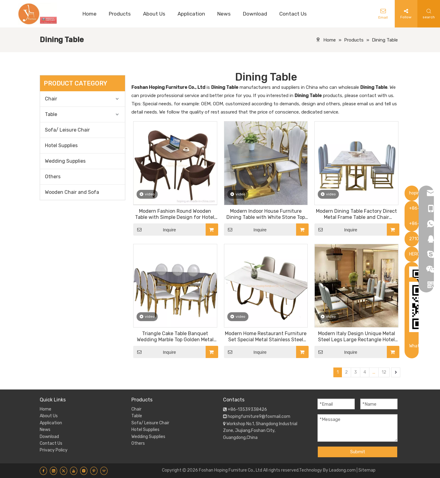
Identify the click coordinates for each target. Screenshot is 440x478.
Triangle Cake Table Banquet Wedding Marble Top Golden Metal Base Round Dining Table (175, 337)
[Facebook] (43, 470)
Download (49, 436)
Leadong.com (342, 470)
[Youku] (104, 470)
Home (45, 409)
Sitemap (367, 470)
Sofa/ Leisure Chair (67, 130)
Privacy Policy (54, 450)
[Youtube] (73, 470)
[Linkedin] (53, 470)
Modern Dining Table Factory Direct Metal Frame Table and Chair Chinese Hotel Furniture (356, 214)
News (45, 429)
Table (51, 114)
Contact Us (51, 443)
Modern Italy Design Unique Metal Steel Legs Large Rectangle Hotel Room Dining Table (356, 337)
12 (384, 372)
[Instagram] (83, 470)
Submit (357, 451)
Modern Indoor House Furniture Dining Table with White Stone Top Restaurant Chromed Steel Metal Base (265, 214)
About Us (49, 415)
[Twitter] (63, 470)
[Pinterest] (93, 470)
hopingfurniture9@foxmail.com (259, 416)
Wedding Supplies (65, 161)
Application (51, 422)
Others (53, 176)
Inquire (154, 229)
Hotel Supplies (61, 145)
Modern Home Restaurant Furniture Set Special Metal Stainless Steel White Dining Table (265, 337)
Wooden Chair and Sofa (72, 192)
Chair (51, 99)
